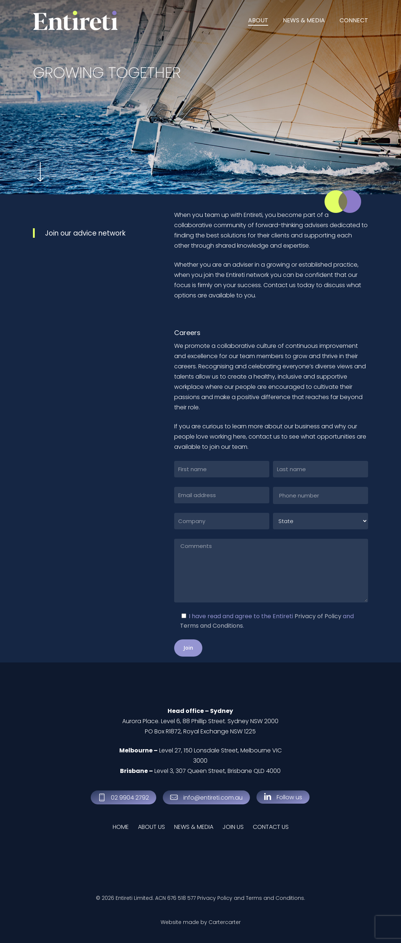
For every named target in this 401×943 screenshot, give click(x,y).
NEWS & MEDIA (193, 827)
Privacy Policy (214, 898)
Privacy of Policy (318, 616)
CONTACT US (271, 827)
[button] (130, 798)
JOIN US (233, 827)
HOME (121, 827)
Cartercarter (225, 922)
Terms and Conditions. (275, 898)
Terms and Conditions (211, 625)
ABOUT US (151, 827)
